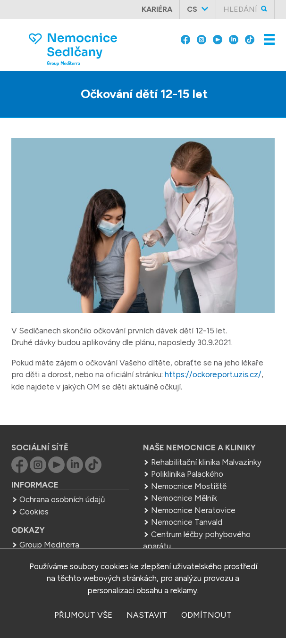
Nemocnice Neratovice (193, 510)
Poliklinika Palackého (187, 474)
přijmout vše (83, 615)
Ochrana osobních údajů (62, 499)
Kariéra (157, 9)
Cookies (34, 511)
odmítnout (206, 615)
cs (192, 9)
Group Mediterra (49, 544)
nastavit (146, 615)
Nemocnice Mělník (184, 498)
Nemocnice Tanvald (186, 522)
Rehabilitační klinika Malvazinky (206, 462)
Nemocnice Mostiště (189, 486)
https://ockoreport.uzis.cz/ (213, 374)
